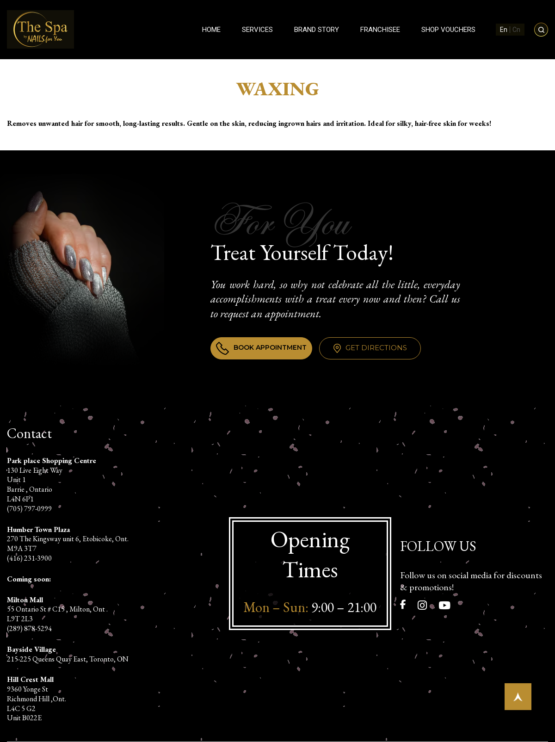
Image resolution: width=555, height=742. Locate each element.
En (503, 29)
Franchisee (380, 29)
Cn (516, 29)
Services (257, 29)
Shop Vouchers (448, 29)
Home (211, 29)
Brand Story (316, 29)
